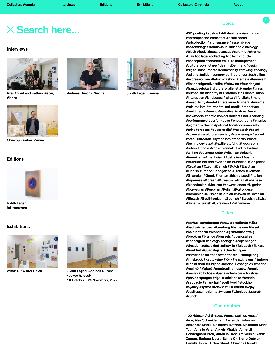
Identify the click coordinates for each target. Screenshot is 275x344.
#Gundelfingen (235, 250)
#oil (245, 116)
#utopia (203, 148)
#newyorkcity (196, 273)
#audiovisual (218, 47)
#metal (211, 102)
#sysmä (205, 287)
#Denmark (237, 65)
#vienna (211, 291)
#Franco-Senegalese (215, 171)
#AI (223, 33)
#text (209, 143)
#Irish (233, 175)
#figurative (206, 84)
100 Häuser (194, 315)
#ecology (260, 70)
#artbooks (239, 38)
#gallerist (231, 88)
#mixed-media (230, 106)
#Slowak (192, 198)
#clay (190, 56)
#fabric (216, 79)
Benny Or (229, 338)
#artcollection (196, 42)
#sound (258, 134)
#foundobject (250, 84)
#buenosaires (242, 236)
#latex (228, 97)
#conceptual (195, 61)
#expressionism (198, 79)
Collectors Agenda (21, 4)
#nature (240, 111)
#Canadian (223, 162)
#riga (216, 278)
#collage (201, 56)
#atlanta (241, 222)
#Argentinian (213, 157)
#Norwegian (195, 189)
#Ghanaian (194, 175)
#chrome (254, 51)
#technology (195, 143)
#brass (212, 51)
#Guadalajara (212, 250)
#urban (191, 148)
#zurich (191, 296)
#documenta (207, 70)
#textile (220, 143)
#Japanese (194, 180)
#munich (253, 268)
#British (208, 162)
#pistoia (252, 273)
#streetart (203, 139)
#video (241, 148)
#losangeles (244, 264)
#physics (259, 120)
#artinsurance (218, 42)
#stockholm (247, 282)
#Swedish (247, 198)
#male (255, 97)
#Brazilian (193, 162)
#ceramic (239, 51)
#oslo (211, 273)
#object (222, 116)
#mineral (243, 102)
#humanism (195, 93)
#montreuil (222, 268)
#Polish (226, 189)
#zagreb (254, 291)
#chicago (213, 241)
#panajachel (225, 273)
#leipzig (238, 259)
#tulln (229, 287)
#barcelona (239, 227)
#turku (239, 287)
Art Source (246, 334)
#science (193, 134)
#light (245, 97)
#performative (219, 120)
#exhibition (256, 74)
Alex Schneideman (209, 320)
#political (221, 125)
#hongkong (249, 255)
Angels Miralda (226, 329)
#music (211, 111)
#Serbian (226, 194)
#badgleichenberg (199, 227)
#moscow (238, 268)
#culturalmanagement (239, 61)
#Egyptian (247, 166)
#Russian (211, 194)
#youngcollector (211, 152)
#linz (189, 264)
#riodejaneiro (231, 278)
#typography (248, 143)
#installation (254, 93)
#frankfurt (193, 250)
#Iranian (222, 175)
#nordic (210, 116)
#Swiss (261, 198)
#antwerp (227, 222)
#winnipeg (239, 291)
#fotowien (231, 84)
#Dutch (233, 166)
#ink (241, 93)
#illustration (228, 93)
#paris (240, 273)
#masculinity (195, 102)
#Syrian (191, 203)
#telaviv (218, 287)
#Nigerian (254, 185)
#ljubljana (213, 264)
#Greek (209, 175)
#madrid (260, 264)
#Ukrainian (220, 203)
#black (191, 51)
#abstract (213, 33)
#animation (250, 33)
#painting (256, 116)
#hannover (218, 255)
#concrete (213, 61)
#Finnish (192, 171)
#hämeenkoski (197, 255)
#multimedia (195, 111)
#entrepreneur (236, 74)
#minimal (258, 102)
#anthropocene (197, 38)
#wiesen (224, 291)
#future (217, 88)
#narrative (225, 111)
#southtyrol (228, 282)
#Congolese (256, 162)
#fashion (229, 79)
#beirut (191, 232)
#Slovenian (255, 194)
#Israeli (244, 175)
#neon (252, 111)
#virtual (252, 148)
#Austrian (249, 157)
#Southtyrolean (211, 198)
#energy (218, 74)
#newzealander (234, 185)
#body (201, 51)
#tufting (232, 143)
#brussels (223, 236)
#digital (191, 70)
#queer (216, 129)
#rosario (248, 278)
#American (194, 157)
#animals (234, 33)
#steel (190, 139)
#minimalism (196, 106)
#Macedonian (196, 185)
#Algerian (247, 152)
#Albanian (231, 152)
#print (190, 129)
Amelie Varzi (203, 329)
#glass (258, 88)
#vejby (249, 287)
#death (223, 65)
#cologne (228, 241)
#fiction (191, 84)
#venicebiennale (222, 148)
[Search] (68, 30)
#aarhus (192, 222)
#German (253, 171)
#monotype (250, 106)
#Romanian (194, 194)
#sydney (192, 287)
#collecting (217, 56)
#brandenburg (219, 232)
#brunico (208, 236)
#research (240, 129)
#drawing (246, 70)
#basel (254, 227)
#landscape (214, 97)
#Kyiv (228, 259)
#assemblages (197, 47)
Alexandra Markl (198, 325)
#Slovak (240, 194)
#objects (235, 116)
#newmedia (195, 116)
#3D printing (195, 33)
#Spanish (231, 198)
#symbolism (221, 139)
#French (238, 171)
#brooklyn (193, 236)
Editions (106, 4)
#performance (197, 120)
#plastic (207, 125)
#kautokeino (213, 259)
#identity (211, 93)
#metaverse (227, 102)
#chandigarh (195, 241)
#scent (254, 129)
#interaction (195, 97)
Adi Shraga (213, 315)
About (238, 4)
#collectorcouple (238, 56)
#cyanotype (208, 65)
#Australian (232, 157)
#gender (245, 88)
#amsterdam (209, 222)
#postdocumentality (244, 125)
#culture (192, 65)
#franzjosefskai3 (198, 88)
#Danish (220, 166)
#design (253, 65)
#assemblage (240, 42)
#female (243, 79)
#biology (251, 47)
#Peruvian (212, 189)
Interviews (67, 4)
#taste (252, 139)
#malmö (192, 268)
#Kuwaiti (224, 180)
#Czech (207, 166)
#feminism (258, 79)
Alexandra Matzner (227, 325)
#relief (227, 129)
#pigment (193, 125)
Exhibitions (145, 4)
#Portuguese (243, 189)
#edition (205, 74)
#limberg (261, 259)
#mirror (212, 106)
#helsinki (233, 255)
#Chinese (239, 162)
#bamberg (222, 227)
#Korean (209, 180)
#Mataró (206, 268)
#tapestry (239, 139)
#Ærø (253, 222)
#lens (249, 259)
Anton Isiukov (226, 334)
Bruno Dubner (248, 338)
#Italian (256, 175)
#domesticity (228, 70)
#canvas (224, 51)
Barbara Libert (210, 338)
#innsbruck (194, 259)
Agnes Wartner (235, 315)
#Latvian (237, 180)
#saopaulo (194, 282)
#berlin (203, 232)
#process (203, 129)
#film (219, 84)
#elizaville (227, 245)
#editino (192, 74)
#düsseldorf (210, 245)
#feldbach (243, 245)
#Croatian (193, 166)
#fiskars (258, 245)
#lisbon (199, 264)
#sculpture (209, 134)
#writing (192, 152)
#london (227, 264)
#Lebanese (253, 180)
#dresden (193, 245)
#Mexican (214, 185)
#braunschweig (242, 232)
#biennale (236, 47)
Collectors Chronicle (193, 4)
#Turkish (204, 203)
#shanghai (211, 282)
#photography (241, 120)
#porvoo (192, 278)
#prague (205, 278)
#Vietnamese (240, 203)
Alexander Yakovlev (240, 320)
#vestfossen (195, 291)
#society (224, 134)
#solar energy (241, 134)
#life (237, 97)
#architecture (220, 38)
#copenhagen (245, 241)
